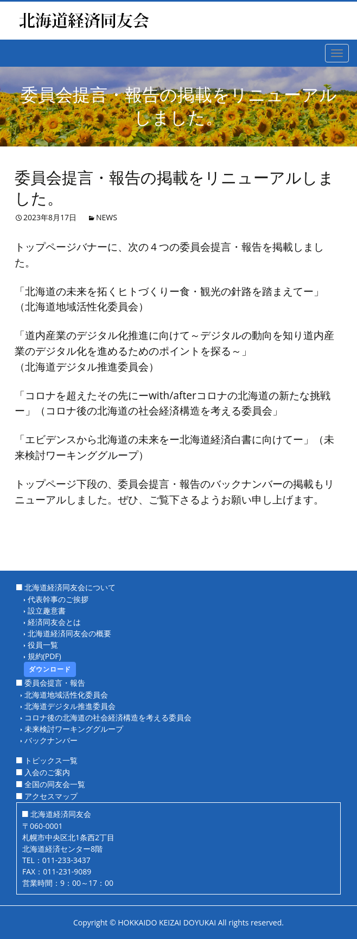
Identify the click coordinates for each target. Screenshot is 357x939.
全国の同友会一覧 (54, 784)
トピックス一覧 (51, 760)
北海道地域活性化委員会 (66, 694)
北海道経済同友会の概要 (69, 633)
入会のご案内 (47, 772)
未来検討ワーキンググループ (73, 729)
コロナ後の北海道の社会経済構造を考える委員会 (108, 717)
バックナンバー (51, 740)
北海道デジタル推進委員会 (70, 706)
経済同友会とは (54, 622)
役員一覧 (43, 645)
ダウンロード (50, 669)
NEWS (106, 217)
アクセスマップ (51, 796)
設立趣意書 (47, 610)
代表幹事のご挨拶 (58, 599)
